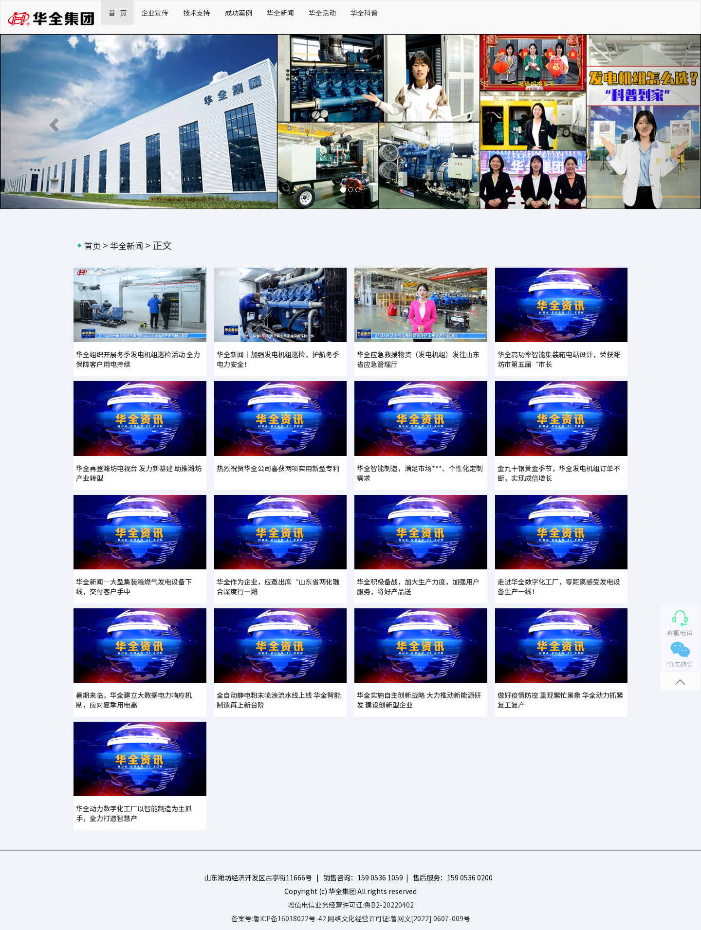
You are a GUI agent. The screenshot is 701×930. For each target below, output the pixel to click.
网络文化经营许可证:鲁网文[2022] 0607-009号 (399, 918)
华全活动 (322, 13)
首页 (92, 245)
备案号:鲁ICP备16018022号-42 (278, 918)
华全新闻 (280, 13)
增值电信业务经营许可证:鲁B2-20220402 (351, 905)
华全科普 (364, 13)
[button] (52, 121)
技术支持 (196, 13)
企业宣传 (154, 13)
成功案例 (238, 13)
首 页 (118, 13)
